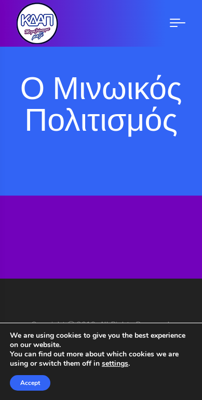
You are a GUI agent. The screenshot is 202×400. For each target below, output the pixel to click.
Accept (30, 383)
